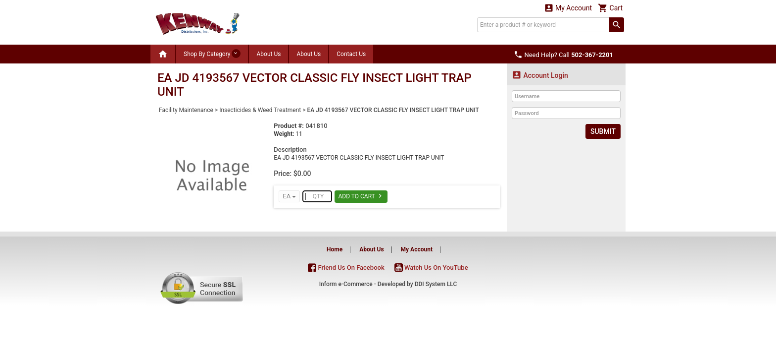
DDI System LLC (436, 284)
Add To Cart (361, 196)
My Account (568, 7)
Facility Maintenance (186, 110)
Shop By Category (212, 53)
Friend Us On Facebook (346, 267)
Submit (603, 131)
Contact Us (351, 54)
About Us (268, 54)
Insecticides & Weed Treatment (260, 110)
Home (334, 249)
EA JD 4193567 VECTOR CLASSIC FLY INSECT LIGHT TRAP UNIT (393, 110)
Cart (610, 7)
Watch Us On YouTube (431, 267)
